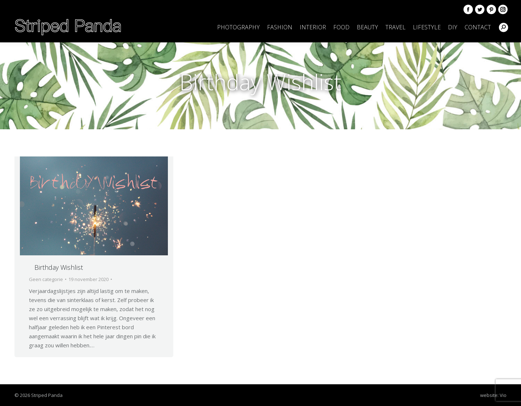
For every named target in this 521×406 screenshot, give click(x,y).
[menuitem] (238, 27)
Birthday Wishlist (58, 267)
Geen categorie (46, 279)
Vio (503, 395)
